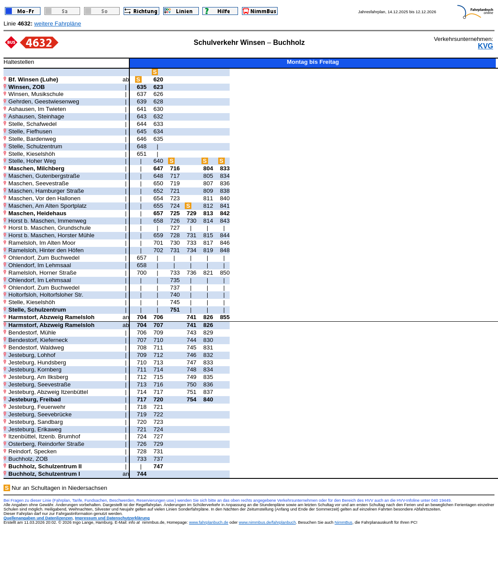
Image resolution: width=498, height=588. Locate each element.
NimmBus (343, 522)
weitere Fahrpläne (57, 23)
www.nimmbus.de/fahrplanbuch (267, 522)
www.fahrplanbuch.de (208, 522)
